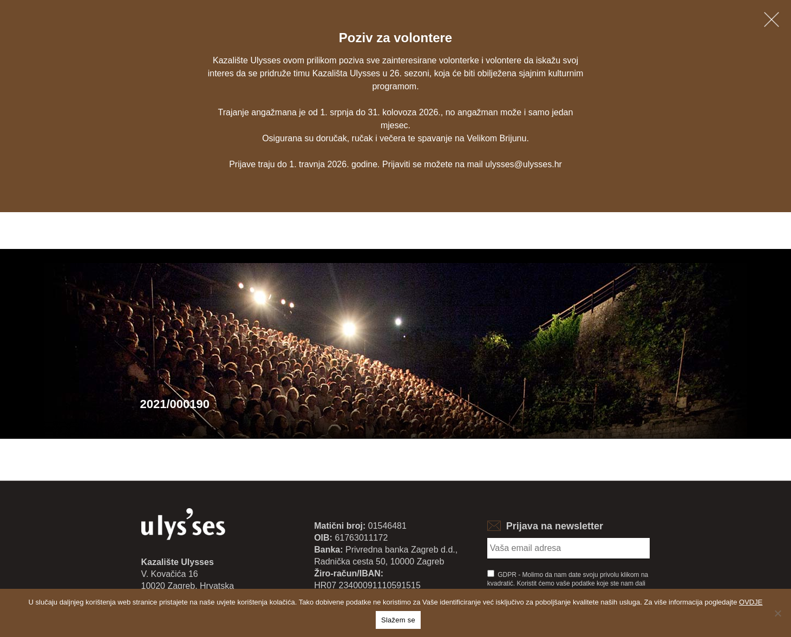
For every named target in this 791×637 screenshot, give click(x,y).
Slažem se (398, 620)
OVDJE (750, 602)
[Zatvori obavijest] (771, 19)
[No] (777, 613)
